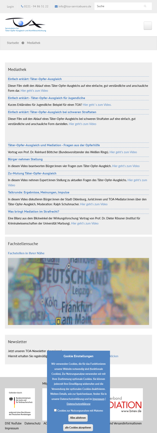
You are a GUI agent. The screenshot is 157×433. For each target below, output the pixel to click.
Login (10, 6)
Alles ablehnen (78, 421)
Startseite (13, 43)
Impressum (98, 402)
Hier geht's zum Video (34, 90)
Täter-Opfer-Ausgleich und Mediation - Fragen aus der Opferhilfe (54, 145)
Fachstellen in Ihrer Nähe (26, 253)
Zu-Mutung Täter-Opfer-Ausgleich (32, 173)
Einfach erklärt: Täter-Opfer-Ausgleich (35, 79)
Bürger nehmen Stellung (25, 159)
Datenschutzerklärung (78, 407)
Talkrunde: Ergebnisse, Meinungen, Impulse (38, 192)
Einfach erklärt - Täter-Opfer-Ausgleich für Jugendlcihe (46, 98)
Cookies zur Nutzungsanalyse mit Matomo (80, 413)
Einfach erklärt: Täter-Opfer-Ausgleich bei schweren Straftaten (52, 112)
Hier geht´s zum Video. (97, 104)
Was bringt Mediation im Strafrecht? (33, 211)
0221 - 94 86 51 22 (36, 6)
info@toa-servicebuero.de (74, 6)
